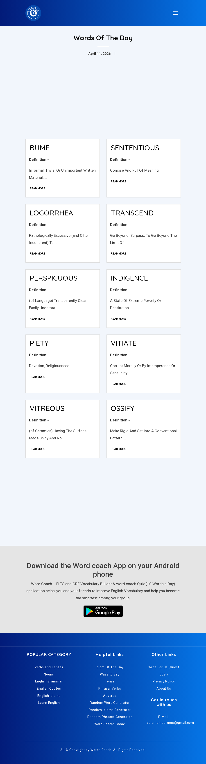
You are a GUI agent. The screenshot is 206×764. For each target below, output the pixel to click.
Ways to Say (110, 674)
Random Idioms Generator (110, 710)
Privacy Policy (164, 681)
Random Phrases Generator (109, 717)
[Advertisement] (103, 102)
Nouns (49, 674)
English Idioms (49, 696)
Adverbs (109, 696)
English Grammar (49, 681)
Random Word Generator (109, 702)
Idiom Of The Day (110, 667)
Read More (37, 188)
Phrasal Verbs (109, 688)
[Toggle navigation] (175, 13)
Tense (110, 681)
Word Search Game (109, 724)
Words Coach (101, 750)
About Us (163, 688)
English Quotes (49, 688)
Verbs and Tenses (49, 667)
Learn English (49, 702)
